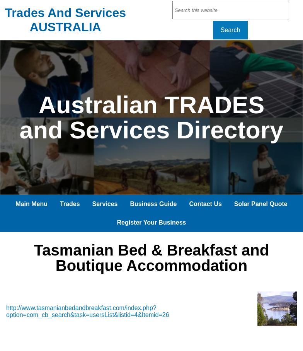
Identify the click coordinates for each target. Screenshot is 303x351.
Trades (70, 204)
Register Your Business (151, 222)
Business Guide (153, 204)
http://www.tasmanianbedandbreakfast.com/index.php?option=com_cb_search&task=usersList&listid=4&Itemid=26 (87, 311)
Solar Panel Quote (261, 204)
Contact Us (205, 204)
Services (105, 204)
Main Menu (31, 204)
